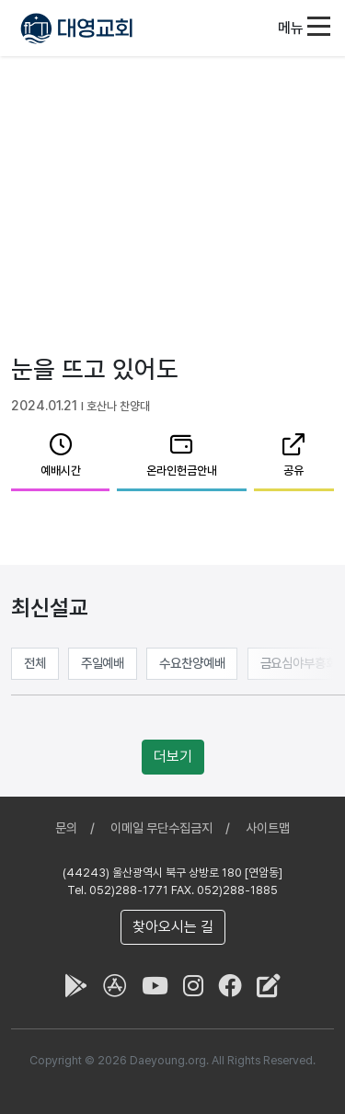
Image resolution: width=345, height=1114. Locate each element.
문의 (66, 828)
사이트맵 (268, 828)
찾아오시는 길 (172, 927)
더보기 (173, 756)
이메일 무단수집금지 (161, 828)
